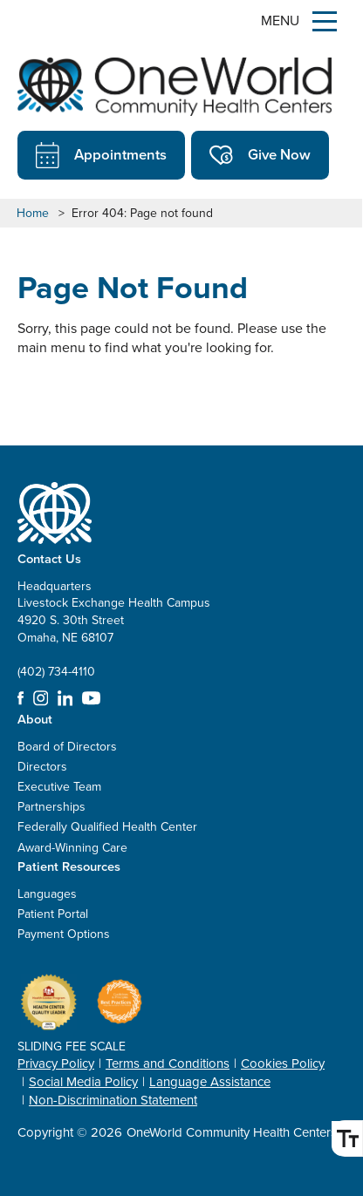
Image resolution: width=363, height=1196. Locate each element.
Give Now (260, 155)
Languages (47, 894)
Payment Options (63, 934)
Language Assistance (210, 1081)
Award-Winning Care (72, 848)
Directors (42, 767)
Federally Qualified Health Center (107, 827)
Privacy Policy (55, 1063)
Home (33, 213)
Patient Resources (68, 866)
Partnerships (51, 807)
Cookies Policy (283, 1063)
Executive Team (59, 787)
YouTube (91, 698)
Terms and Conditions (167, 1063)
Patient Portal (52, 914)
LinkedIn (65, 698)
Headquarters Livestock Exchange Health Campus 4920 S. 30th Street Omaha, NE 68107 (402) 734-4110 (113, 629)
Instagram (41, 698)
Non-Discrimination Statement (113, 1100)
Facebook (20, 698)
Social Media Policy (83, 1081)
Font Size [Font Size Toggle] (344, 1138)
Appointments (101, 155)
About (34, 719)
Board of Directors (67, 746)
